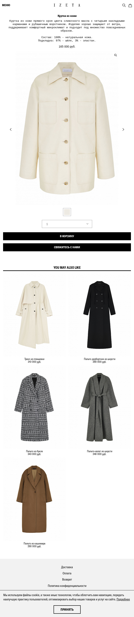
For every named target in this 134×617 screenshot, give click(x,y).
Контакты (67, 589)
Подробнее (123, 599)
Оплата (67, 570)
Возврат (67, 576)
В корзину (67, 233)
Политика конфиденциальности (67, 583)
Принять (67, 609)
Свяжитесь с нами (67, 244)
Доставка (67, 564)
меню (6, 5)
